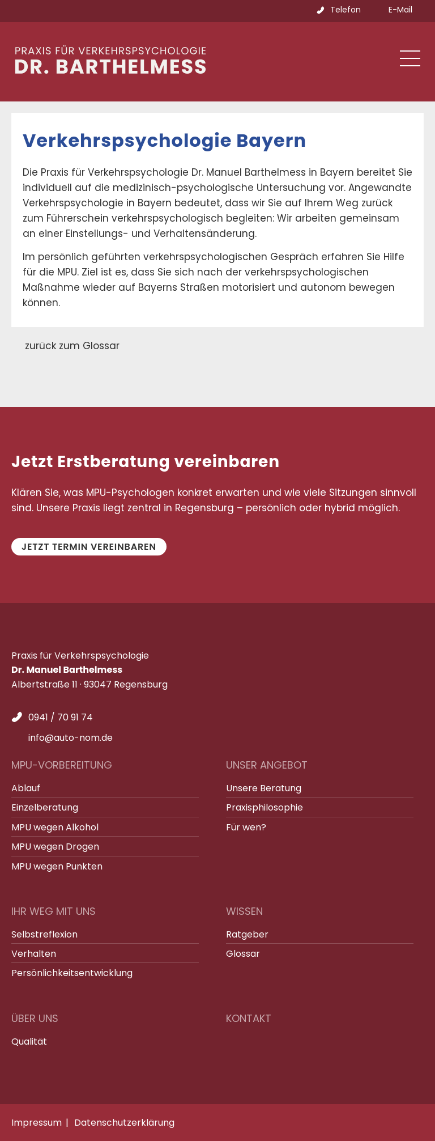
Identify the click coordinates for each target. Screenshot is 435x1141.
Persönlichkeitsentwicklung (72, 972)
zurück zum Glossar (72, 346)
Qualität (29, 1041)
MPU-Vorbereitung (61, 765)
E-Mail (400, 9)
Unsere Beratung (263, 788)
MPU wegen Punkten (57, 866)
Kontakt (248, 1018)
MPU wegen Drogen (55, 846)
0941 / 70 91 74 (60, 717)
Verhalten (33, 953)
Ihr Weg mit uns (53, 911)
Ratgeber (247, 934)
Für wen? (246, 827)
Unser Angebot (267, 765)
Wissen (244, 911)
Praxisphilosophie (264, 807)
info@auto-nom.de (70, 737)
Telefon (345, 9)
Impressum (36, 1122)
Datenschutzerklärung (124, 1122)
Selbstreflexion (44, 934)
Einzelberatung (44, 807)
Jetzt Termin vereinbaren (89, 546)
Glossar (243, 953)
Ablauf (25, 788)
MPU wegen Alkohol (55, 827)
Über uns (34, 1018)
